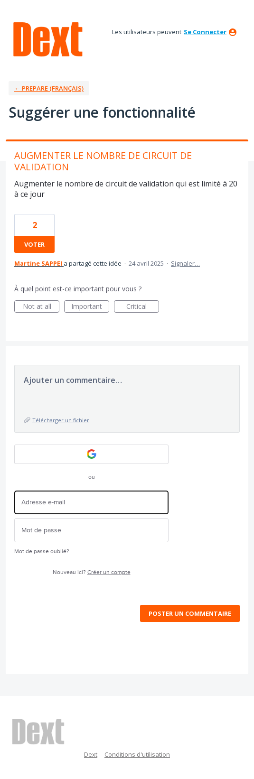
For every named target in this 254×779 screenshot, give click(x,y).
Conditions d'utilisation (137, 754)
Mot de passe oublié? (41, 551)
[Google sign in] (91, 454)
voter (34, 244)
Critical (142, 307)
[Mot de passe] (91, 530)
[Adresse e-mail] (91, 503)
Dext (90, 754)
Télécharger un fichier (60, 420)
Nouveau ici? (92, 572)
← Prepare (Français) (49, 88)
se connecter (205, 32)
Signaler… (185, 263)
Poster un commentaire (190, 613)
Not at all (41, 307)
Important (90, 307)
